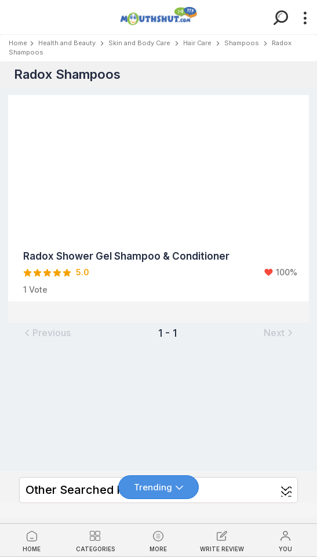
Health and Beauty (67, 43)
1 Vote (35, 289)
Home (18, 43)
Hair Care (197, 43)
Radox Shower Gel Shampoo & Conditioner (126, 256)
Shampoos (241, 43)
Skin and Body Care (139, 43)
